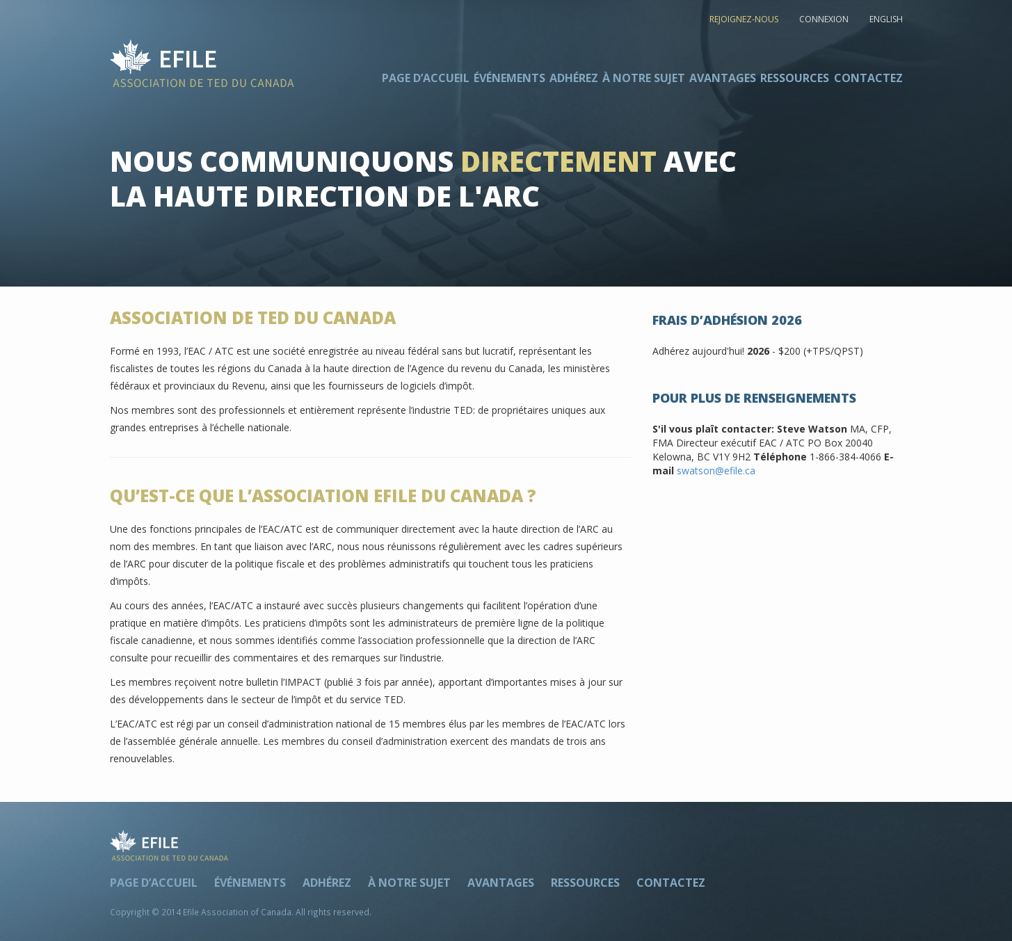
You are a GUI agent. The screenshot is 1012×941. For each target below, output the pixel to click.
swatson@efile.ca (716, 470)
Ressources (794, 78)
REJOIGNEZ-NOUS (743, 19)
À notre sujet (643, 78)
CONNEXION (824, 19)
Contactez (868, 78)
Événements (509, 78)
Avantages (722, 78)
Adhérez (573, 78)
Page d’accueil (425, 78)
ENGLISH (886, 19)
